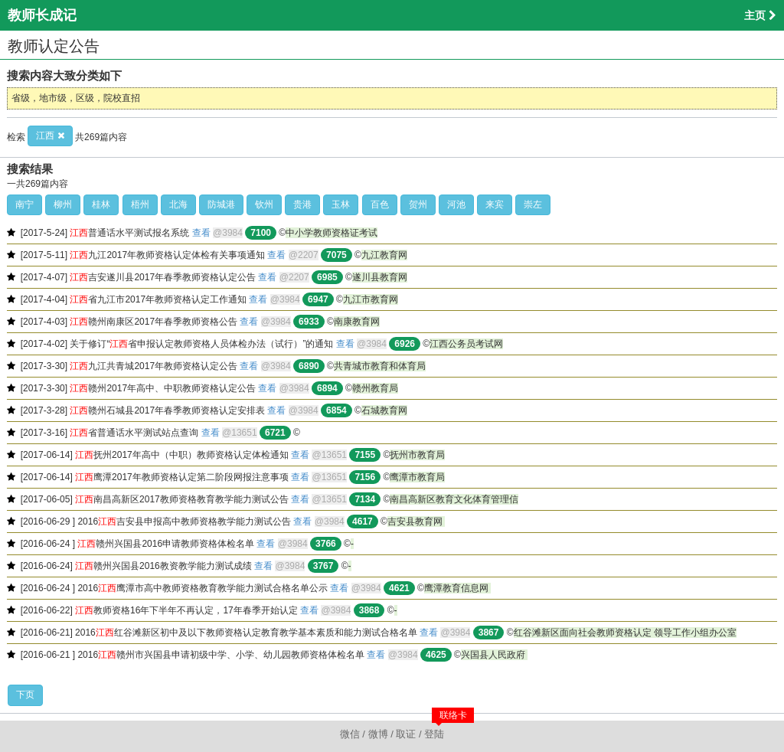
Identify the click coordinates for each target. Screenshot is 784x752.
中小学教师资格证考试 (331, 232)
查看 (201, 232)
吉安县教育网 (416, 521)
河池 (456, 204)
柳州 (63, 204)
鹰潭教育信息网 (457, 588)
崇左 (533, 204)
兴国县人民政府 (494, 654)
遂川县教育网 (379, 277)
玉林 (341, 204)
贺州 (418, 204)
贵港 (302, 204)
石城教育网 (384, 410)
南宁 (24, 204)
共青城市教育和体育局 (380, 366)
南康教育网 (357, 321)
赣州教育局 (375, 388)
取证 (406, 734)
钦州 (264, 204)
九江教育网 (384, 255)
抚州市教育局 (417, 455)
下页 (25, 694)
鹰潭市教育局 (417, 477)
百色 (380, 204)
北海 (178, 204)
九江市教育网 (370, 299)
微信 (350, 734)
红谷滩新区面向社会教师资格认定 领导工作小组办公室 (625, 632)
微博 (378, 734)
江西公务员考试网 (466, 343)
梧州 (140, 204)
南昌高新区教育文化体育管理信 (454, 499)
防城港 (221, 204)
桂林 (101, 204)
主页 (760, 15)
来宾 (494, 204)
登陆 (434, 734)
